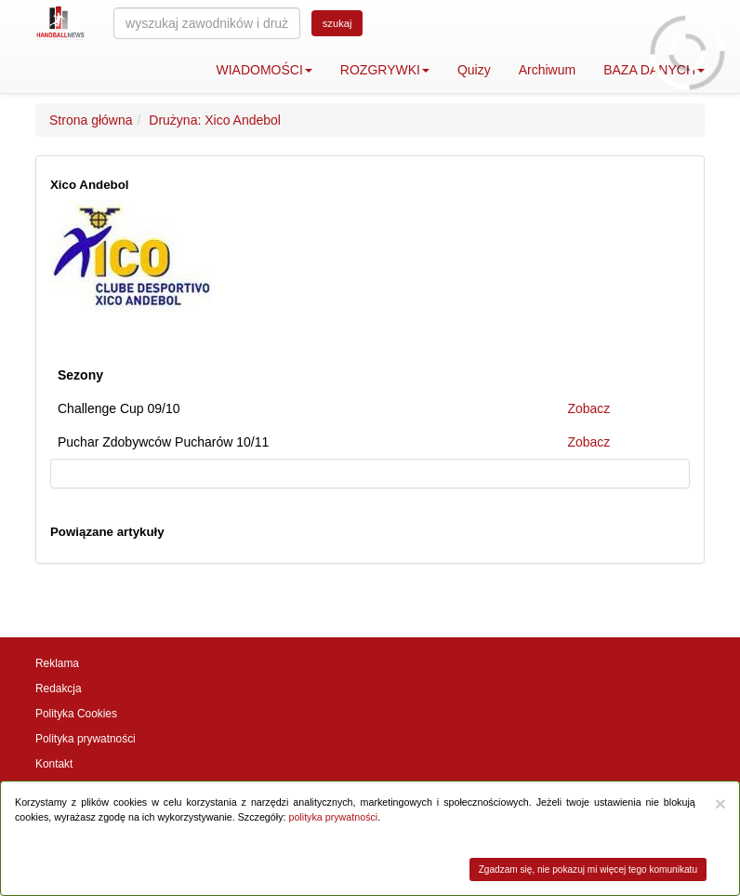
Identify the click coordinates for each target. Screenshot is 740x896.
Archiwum (547, 69)
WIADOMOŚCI (264, 69)
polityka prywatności (332, 816)
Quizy (474, 69)
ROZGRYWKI (384, 69)
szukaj (337, 23)
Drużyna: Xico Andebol (215, 120)
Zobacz (588, 408)
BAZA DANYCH (654, 69)
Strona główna (91, 120)
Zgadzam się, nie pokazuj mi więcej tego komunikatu (588, 869)
